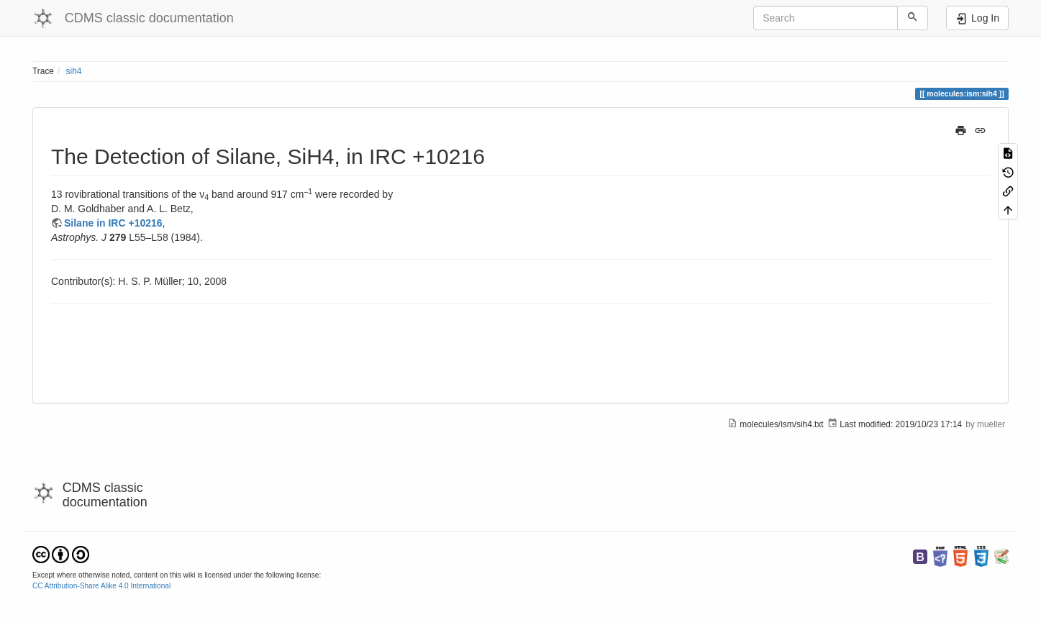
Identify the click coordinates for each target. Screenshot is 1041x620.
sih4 (74, 71)
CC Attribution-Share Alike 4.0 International (101, 586)
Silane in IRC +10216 (113, 223)
